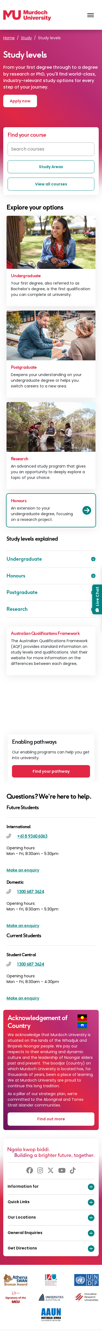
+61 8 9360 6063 (32, 836)
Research (51, 609)
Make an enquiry (23, 870)
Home (9, 38)
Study (26, 38)
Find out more (51, 1119)
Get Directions (51, 1248)
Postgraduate (51, 592)
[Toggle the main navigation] (90, 15)
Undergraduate (51, 559)
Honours (51, 576)
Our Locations (51, 1218)
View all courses (51, 184)
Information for (51, 1187)
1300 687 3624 (30, 891)
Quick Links (51, 1202)
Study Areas (51, 166)
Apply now (20, 101)
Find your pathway (51, 771)
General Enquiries (51, 1233)
